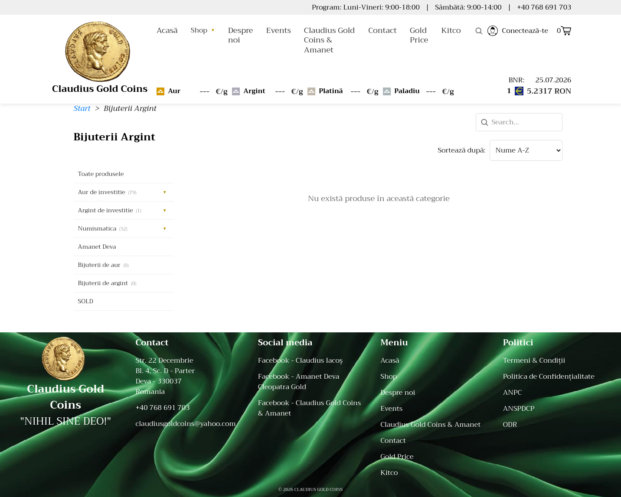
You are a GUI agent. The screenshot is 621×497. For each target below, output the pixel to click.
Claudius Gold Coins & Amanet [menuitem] (430, 425)
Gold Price (419, 35)
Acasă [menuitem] (389, 360)
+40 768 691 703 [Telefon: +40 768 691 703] (162, 408)
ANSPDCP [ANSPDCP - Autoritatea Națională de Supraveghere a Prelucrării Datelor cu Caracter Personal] (519, 409)
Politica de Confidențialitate (549, 376)
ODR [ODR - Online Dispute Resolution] (510, 425)
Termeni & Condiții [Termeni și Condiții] (534, 360)
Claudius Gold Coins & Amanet (329, 40)
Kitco (451, 30)
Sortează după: (461, 150)
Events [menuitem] (391, 409)
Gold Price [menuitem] (396, 457)
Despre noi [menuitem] (397, 393)
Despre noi (240, 35)
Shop (203, 30)
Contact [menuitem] (393, 441)
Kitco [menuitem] (389, 473)
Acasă (167, 30)
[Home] (99, 49)
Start (82, 108)
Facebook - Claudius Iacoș (300, 360)
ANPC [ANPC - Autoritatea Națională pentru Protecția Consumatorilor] (512, 393)
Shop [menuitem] (388, 376)
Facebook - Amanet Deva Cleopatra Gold (298, 381)
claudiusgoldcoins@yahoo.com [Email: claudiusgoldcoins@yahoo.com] (185, 424)
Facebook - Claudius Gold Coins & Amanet (309, 408)
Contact (382, 30)
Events (278, 30)
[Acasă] (65, 358)
